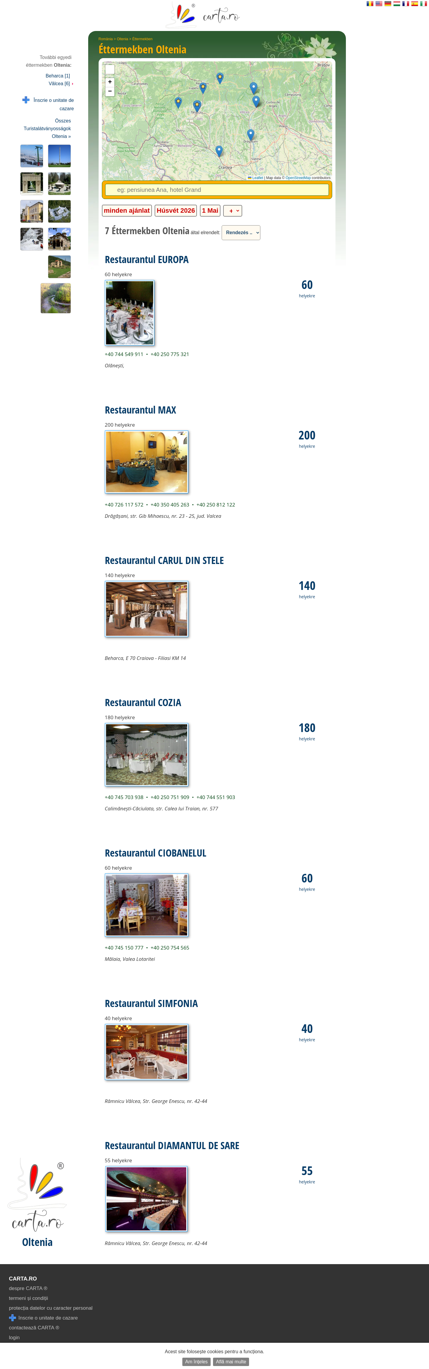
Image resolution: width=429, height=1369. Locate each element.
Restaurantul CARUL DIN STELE (164, 560)
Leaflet (255, 178)
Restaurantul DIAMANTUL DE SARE (172, 1145)
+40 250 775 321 (169, 354)
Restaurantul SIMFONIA (151, 1003)
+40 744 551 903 (215, 797)
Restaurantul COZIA (143, 702)
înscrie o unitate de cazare (43, 1318)
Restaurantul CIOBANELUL (155, 853)
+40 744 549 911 (124, 354)
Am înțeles (196, 1361)
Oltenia (122, 39)
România (106, 39)
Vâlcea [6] (61, 83)
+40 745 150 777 (124, 947)
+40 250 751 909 (169, 797)
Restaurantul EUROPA (147, 259)
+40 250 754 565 (169, 947)
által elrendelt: (205, 232)
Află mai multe (231, 1361)
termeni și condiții (28, 1298)
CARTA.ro (23, 1279)
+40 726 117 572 (124, 504)
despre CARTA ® (28, 1288)
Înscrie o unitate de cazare (48, 104)
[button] (220, 78)
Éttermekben (142, 39)
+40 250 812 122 (215, 504)
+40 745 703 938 (124, 797)
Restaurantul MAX (140, 410)
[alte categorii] (232, 211)
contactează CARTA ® (34, 1328)
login (14, 1337)
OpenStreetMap (298, 178)
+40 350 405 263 (169, 504)
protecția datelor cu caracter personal (51, 1308)
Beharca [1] (58, 75)
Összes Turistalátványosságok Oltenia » (47, 128)
